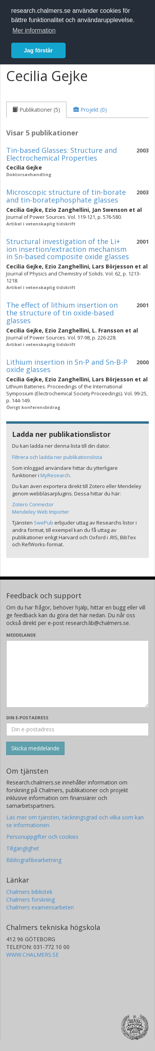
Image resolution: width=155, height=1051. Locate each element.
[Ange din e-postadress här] (77, 729)
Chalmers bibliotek (29, 891)
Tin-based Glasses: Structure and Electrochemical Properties (61, 154)
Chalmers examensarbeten (40, 907)
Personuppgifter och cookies (42, 836)
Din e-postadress (27, 717)
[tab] (36, 110)
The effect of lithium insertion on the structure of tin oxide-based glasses (62, 312)
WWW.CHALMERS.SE (32, 954)
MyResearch (55, 475)
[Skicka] (35, 748)
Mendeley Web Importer (40, 511)
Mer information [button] (34, 30)
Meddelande (21, 635)
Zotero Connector (33, 504)
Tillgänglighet (22, 848)
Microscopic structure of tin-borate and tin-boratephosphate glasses (66, 195)
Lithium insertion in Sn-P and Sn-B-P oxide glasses (66, 365)
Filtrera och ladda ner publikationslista (57, 457)
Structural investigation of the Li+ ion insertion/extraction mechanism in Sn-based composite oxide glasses (67, 249)
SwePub (43, 522)
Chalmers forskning (30, 899)
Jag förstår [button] (38, 50)
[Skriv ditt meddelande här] (77, 674)
